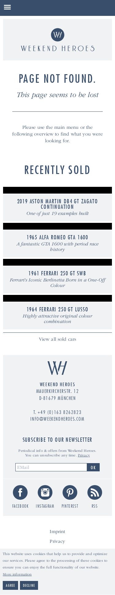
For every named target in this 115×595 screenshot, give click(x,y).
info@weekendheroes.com (57, 419)
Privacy (84, 455)
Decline (29, 587)
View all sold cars (57, 339)
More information (17, 576)
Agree (10, 587)
